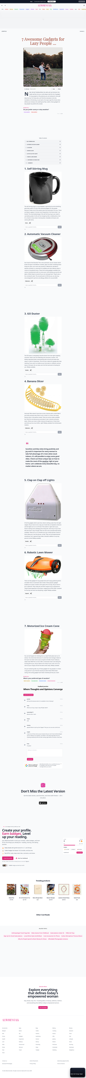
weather (45, 461)
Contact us (4, 1061)
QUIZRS (62, 113)
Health (3, 1039)
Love (3, 1041)
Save (53, 89)
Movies (54, 1041)
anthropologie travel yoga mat (21, 933)
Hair (79, 9)
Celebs (37, 1030)
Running (71, 1044)
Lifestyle (32, 9)
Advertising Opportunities (63, 1061)
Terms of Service (61, 1063)
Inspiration (62, 9)
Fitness (54, 1033)
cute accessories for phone (52, 936)
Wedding (54, 1050)
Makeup (11, 9)
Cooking (71, 9)
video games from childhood (40, 933)
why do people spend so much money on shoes (32, 939)
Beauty (67, 9)
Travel (20, 1050)
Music (47, 9)
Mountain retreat (42, 680)
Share (58, 89)
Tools (3, 1052)
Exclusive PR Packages (7, 1063)
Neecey (27, 89)
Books (20, 1030)
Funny (3, 1036)
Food (37, 9)
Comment (30, 759)
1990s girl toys (70, 933)
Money (37, 1041)
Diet (40, 9)
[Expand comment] (28, 739)
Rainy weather (34, 112)
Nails (3, 1044)
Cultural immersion (51, 680)
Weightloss (71, 1050)
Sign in (27, 861)
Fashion (6, 9)
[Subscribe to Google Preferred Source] (31, 765)
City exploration (34, 680)
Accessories (4, 1028)
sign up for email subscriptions (13, 936)
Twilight (37, 1050)
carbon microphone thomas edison (71, 936)
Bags (37, 1028)
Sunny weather (27, 112)
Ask (59, 227)
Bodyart (4, 1030)
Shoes (43, 9)
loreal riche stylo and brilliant (33, 936)
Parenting (38, 1044)
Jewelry (54, 1039)
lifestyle (4, 31)
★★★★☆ (82, 31)
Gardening (38, 1036)
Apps (76, 9)
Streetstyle (54, 1047)
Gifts (2, 9)
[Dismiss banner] (61, 764)
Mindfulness (55, 9)
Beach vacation (27, 680)
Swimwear (71, 1047)
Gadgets (27, 9)
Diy (51, 9)
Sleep (37, 1047)
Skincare (21, 1047)
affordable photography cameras (58, 939)
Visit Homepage (43, 1007)
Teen (3, 1050)
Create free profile (8, 858)
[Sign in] (84, 5)
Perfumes (54, 1044)
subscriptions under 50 (57, 933)
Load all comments (28, 694)
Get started (79, 852)
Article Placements (34, 1061)
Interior (37, 1039)
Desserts (16, 9)
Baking (54, 1028)
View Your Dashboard (22, 858)
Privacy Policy (33, 1063)
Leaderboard (66, 852)
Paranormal (22, 9)
